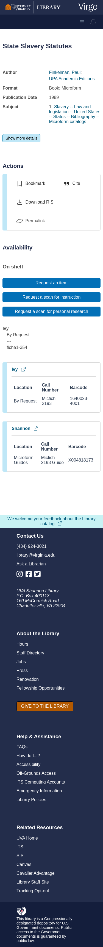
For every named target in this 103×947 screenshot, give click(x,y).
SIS (20, 855)
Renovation (27, 679)
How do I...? (28, 755)
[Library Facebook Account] (30, 575)
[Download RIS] (35, 202)
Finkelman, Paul (65, 72)
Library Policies (31, 799)
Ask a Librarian (31, 564)
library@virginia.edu (35, 555)
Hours (22, 644)
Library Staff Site (32, 882)
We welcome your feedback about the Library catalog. (51, 521)
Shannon (25, 428)
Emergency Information (39, 790)
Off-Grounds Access (36, 773)
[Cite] (72, 183)
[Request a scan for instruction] (51, 297)
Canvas (23, 864)
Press (22, 670)
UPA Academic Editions (72, 78)
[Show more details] (21, 138)
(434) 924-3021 (31, 546)
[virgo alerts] (93, 22)
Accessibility (28, 764)
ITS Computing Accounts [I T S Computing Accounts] (40, 782)
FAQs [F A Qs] (21, 747)
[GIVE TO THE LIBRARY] (44, 706)
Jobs (21, 661)
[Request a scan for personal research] (51, 311)
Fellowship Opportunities (40, 688)
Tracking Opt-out (32, 890)
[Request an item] (51, 283)
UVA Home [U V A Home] (27, 838)
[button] (82, 22)
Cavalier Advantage (35, 873)
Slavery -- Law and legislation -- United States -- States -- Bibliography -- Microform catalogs (75, 114)
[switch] (31, 183)
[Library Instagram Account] (21, 575)
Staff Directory (30, 653)
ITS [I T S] (19, 847)
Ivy (19, 369)
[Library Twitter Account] (38, 575)
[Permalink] (30, 221)
